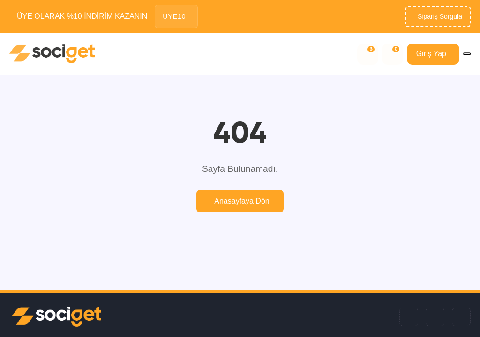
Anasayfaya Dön (241, 201)
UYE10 (174, 16)
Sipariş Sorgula (440, 16)
